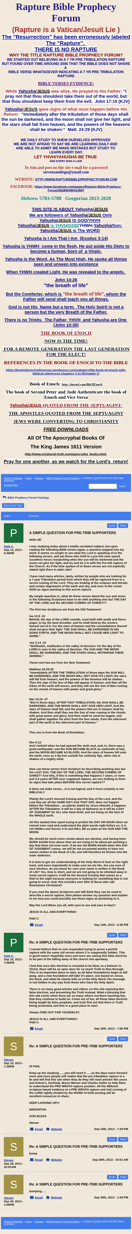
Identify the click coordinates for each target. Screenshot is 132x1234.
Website (56, 1129)
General (39, 478)
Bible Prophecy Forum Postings (63, 478)
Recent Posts (11, 485)
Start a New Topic (13, 505)
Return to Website (13, 478)
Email (39, 925)
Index (29, 478)
